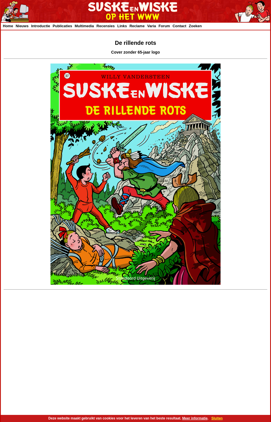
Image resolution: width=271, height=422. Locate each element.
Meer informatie (195, 418)
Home (8, 26)
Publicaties (62, 26)
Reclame (137, 26)
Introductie (40, 26)
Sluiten (217, 418)
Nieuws (22, 26)
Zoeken (195, 26)
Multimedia (84, 26)
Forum (164, 26)
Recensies (105, 26)
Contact (179, 26)
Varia (151, 26)
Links (122, 26)
